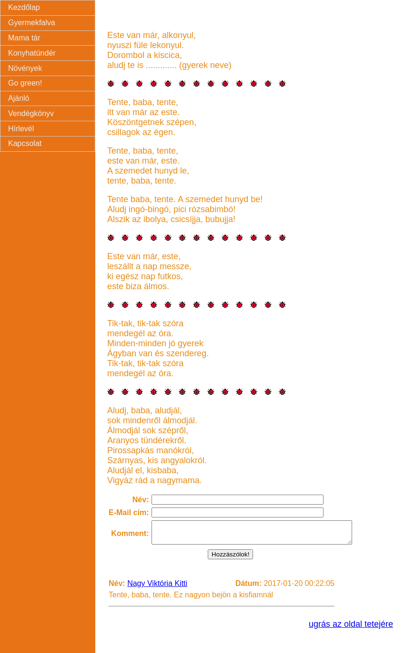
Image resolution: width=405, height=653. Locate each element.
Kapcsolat (24, 143)
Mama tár (24, 38)
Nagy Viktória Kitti (157, 588)
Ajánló (18, 98)
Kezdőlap (24, 7)
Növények (25, 68)
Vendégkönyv (31, 113)
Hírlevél (21, 129)
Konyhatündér (32, 53)
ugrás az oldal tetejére (351, 628)
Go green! (25, 83)
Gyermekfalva (31, 23)
